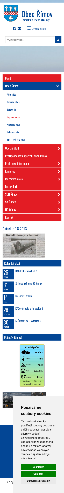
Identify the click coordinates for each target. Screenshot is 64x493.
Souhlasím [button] (38, 467)
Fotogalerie (11, 186)
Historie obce (13, 124)
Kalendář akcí (13, 132)
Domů (8, 78)
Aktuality (11, 94)
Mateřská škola (31, 178)
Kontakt (10, 217)
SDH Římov (31, 193)
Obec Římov (31, 86)
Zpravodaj (11, 109)
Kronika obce (13, 102)
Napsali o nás (13, 117)
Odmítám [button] (38, 474)
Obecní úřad (31, 147)
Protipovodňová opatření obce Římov (26, 156)
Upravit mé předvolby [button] (38, 481)
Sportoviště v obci (16, 139)
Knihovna (31, 170)
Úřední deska (36, 28)
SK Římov (31, 201)
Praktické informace (31, 163)
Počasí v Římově (13, 337)
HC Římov (31, 209)
